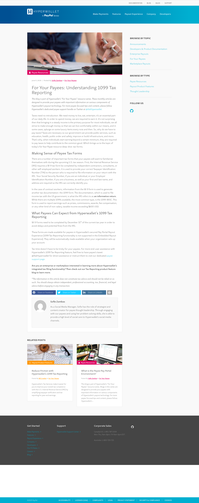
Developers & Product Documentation (148, 48)
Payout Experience (134, 13)
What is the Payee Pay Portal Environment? (96, 372)
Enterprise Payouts (139, 53)
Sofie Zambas (57, 80)
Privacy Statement (126, 500)
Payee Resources (40, 72)
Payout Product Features (42, 362)
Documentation (135, 3)
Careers (30, 451)
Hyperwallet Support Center (68, 431)
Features (116, 13)
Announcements (138, 44)
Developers (165, 13)
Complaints (98, 500)
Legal (110, 500)
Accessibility (64, 500)
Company (151, 13)
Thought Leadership (139, 91)
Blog (149, 3)
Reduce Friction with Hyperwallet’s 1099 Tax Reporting (49, 372)
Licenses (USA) (81, 500)
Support (168, 3)
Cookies (168, 500)
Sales (157, 3)
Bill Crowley (42, 378)
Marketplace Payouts (140, 63)
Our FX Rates (32, 448)
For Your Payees (70, 80)
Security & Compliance (149, 500)
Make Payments (100, 13)
